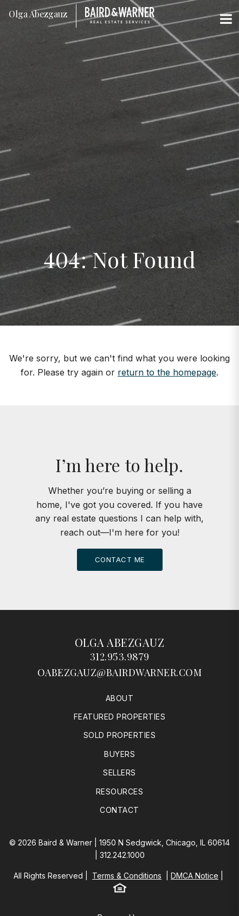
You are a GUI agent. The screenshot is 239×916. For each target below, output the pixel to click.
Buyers (119, 754)
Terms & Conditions (127, 875)
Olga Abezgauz (120, 642)
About (120, 698)
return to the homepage (167, 372)
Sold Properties (119, 735)
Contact (119, 810)
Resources (120, 791)
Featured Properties (120, 716)
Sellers (119, 772)
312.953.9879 (120, 656)
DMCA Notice (194, 875)
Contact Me (120, 559)
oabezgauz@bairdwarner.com (119, 672)
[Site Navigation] (226, 20)
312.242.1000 (122, 855)
